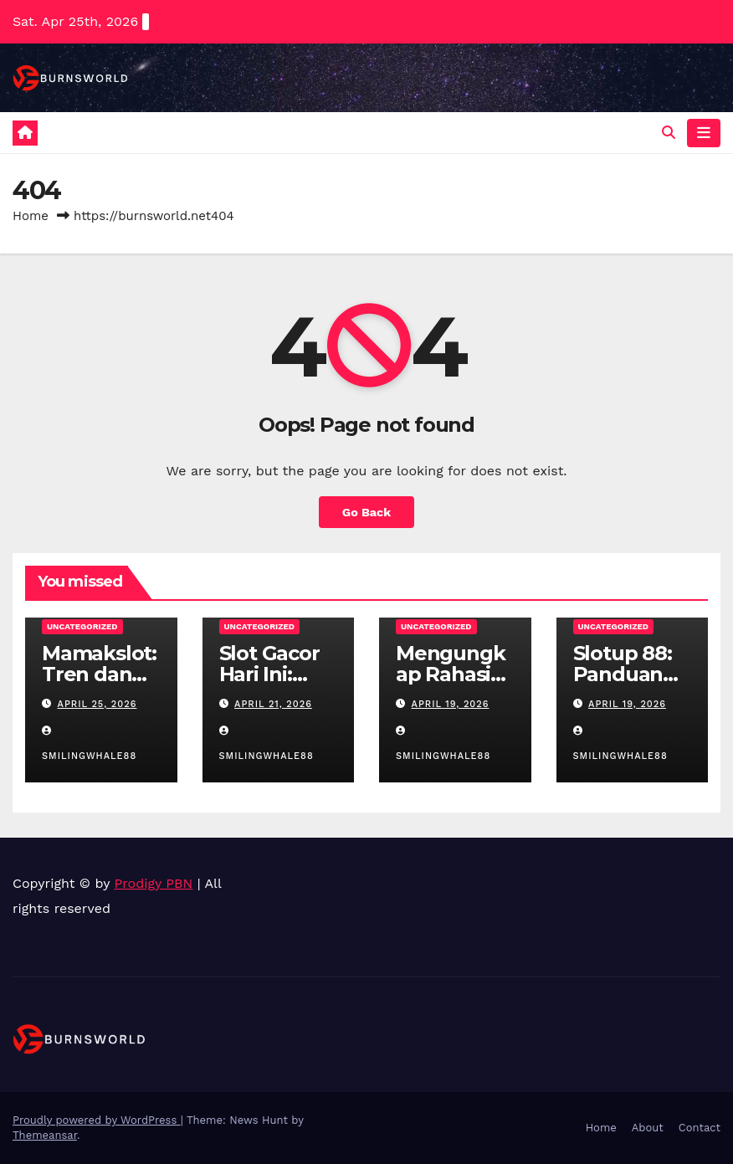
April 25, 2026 (97, 704)
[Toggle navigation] (703, 133)
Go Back (366, 512)
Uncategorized (82, 626)
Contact (699, 1127)
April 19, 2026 (451, 704)
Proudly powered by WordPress (97, 1120)
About (648, 1127)
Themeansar (45, 1135)
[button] (668, 133)
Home (31, 215)
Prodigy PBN (154, 883)
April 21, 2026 (273, 704)
